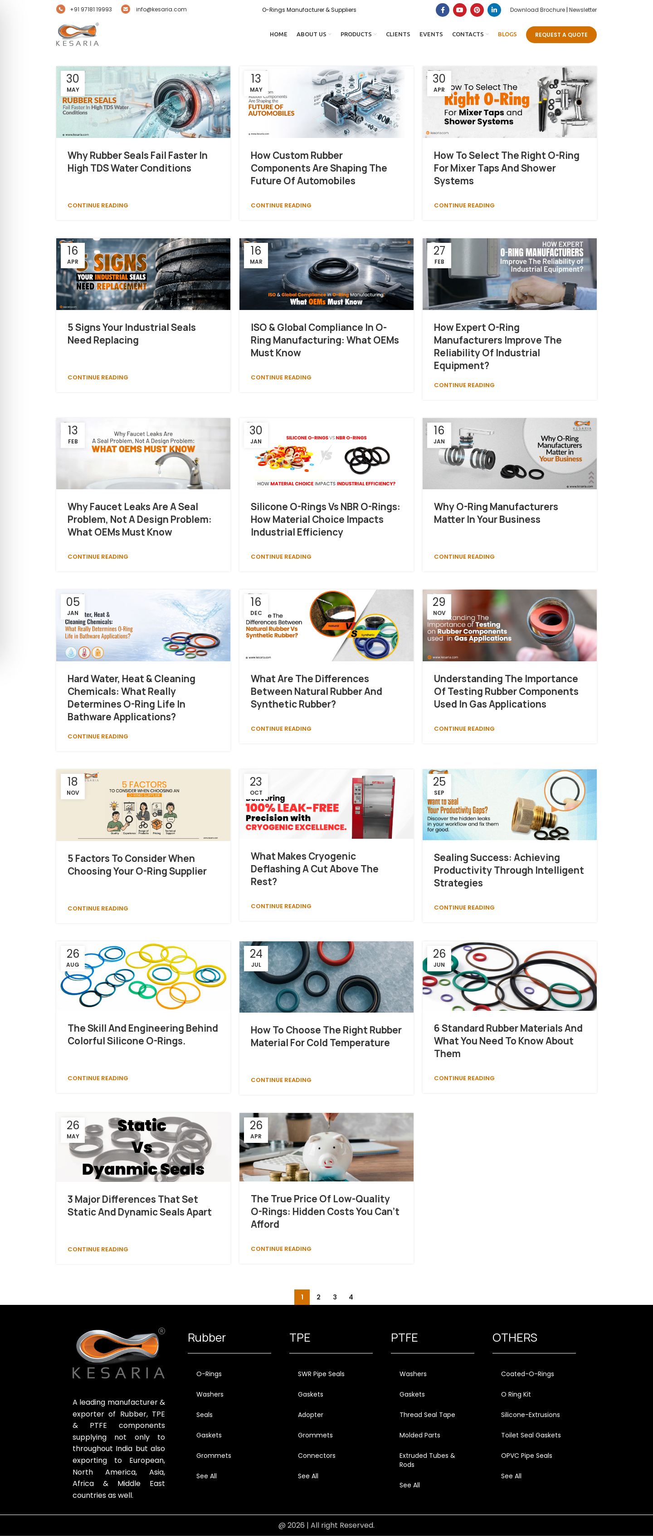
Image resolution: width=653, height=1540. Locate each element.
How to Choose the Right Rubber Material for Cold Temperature (326, 1040)
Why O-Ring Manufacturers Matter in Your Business (496, 517)
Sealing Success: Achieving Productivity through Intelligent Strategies (509, 874)
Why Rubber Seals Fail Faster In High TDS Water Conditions (138, 165)
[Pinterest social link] (477, 10)
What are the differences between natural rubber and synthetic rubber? (316, 695)
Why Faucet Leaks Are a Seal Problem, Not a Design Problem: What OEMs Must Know (140, 523)
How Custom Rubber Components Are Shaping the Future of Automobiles (319, 172)
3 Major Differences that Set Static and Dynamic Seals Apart (140, 1209)
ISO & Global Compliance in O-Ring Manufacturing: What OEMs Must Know (325, 344)
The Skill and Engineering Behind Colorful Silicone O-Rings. (143, 1038)
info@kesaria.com (154, 9)
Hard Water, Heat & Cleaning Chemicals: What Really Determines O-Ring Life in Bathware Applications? (131, 702)
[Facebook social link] (442, 10)
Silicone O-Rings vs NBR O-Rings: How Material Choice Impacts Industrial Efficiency (325, 523)
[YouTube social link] (460, 10)
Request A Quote (561, 36)
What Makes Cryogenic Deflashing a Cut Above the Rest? (315, 873)
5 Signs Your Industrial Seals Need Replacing (132, 337)
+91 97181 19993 (84, 9)
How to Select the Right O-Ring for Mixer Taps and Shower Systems (507, 172)
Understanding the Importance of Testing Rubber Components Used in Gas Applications (506, 695)
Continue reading (98, 209)
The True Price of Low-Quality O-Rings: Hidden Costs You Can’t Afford (325, 1215)
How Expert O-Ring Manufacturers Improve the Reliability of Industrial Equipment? (498, 350)
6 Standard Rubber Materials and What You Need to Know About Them (508, 1044)
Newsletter (583, 10)
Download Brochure (537, 10)
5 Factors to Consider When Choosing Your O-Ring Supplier (137, 868)
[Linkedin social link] (494, 10)
